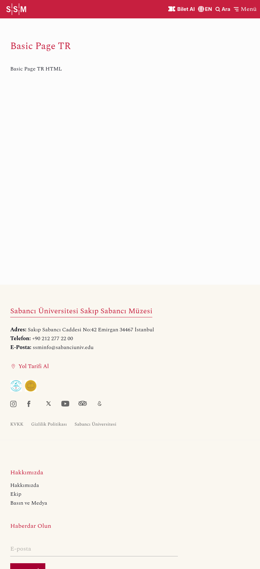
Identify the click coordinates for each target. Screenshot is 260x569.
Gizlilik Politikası (49, 424)
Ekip (15, 494)
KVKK (17, 424)
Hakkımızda (24, 485)
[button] (245, 9)
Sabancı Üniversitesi (96, 424)
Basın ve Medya (28, 503)
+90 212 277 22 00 (52, 338)
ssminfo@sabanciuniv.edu (63, 347)
